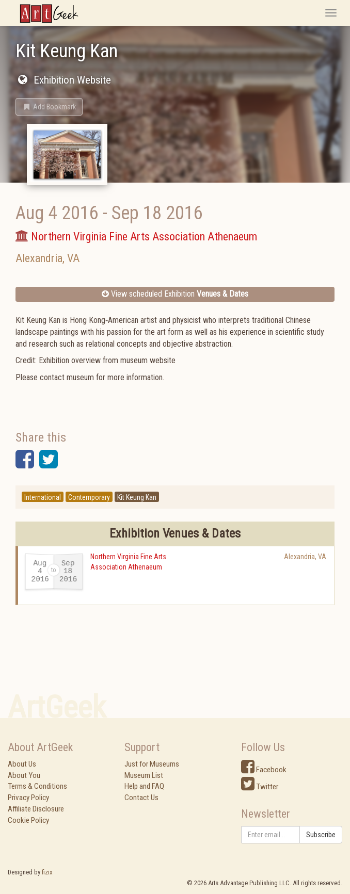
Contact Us (141, 797)
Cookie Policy (28, 820)
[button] (49, 107)
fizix (47, 872)
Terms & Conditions (37, 786)
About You (24, 775)
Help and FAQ (144, 786)
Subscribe (321, 835)
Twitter (259, 786)
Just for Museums (151, 764)
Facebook (264, 769)
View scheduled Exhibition (175, 294)
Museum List (143, 775)
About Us (22, 764)
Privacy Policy (28, 797)
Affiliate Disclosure (36, 809)
